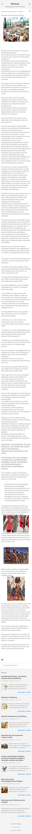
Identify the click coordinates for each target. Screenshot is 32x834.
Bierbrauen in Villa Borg (9, 697)
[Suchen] (30, 4)
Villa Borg (15, 4)
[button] (30, 11)
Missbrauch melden (16, 830)
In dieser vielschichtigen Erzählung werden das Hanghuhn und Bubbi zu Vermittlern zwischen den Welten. (13, 758)
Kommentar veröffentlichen (10, 665)
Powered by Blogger (16, 824)
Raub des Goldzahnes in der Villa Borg (13, 716)
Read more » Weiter (24, 692)
